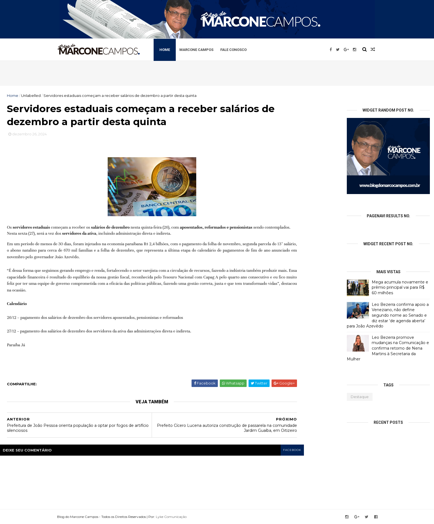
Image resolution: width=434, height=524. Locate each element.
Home (167, 49)
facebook (292, 450)
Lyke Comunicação (173, 516)
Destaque (360, 396)
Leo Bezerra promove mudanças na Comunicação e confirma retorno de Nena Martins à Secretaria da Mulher (388, 348)
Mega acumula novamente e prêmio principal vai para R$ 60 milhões (400, 287)
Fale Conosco (236, 49)
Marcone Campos (199, 49)
